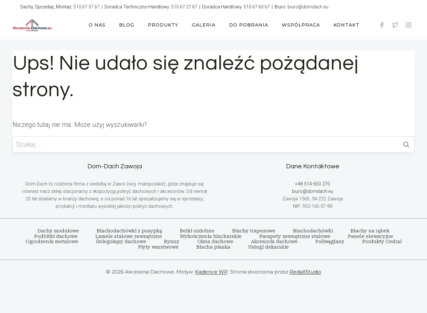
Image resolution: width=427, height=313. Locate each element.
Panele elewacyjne (370, 236)
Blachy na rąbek (370, 230)
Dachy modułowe (58, 230)
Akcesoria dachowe (274, 241)
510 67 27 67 (184, 6)
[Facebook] (382, 25)
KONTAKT (346, 25)
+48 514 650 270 (312, 184)
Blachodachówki (313, 230)
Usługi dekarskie (268, 247)
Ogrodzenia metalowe (52, 241)
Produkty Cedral (382, 241)
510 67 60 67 (257, 6)
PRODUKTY (163, 25)
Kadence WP (211, 272)
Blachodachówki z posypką (129, 230)
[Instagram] (408, 25)
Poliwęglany (330, 241)
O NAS (97, 25)
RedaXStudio (305, 272)
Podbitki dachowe (56, 236)
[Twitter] (395, 25)
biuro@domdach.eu (308, 6)
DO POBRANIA (248, 25)
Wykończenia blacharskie (211, 236)
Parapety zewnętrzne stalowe (294, 236)
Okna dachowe (215, 241)
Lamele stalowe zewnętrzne (128, 236)
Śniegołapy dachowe (121, 241)
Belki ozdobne (197, 230)
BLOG (126, 25)
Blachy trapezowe (253, 230)
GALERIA (203, 25)
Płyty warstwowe (158, 247)
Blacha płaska (213, 247)
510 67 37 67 (86, 6)
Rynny (172, 241)
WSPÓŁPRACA (301, 25)
